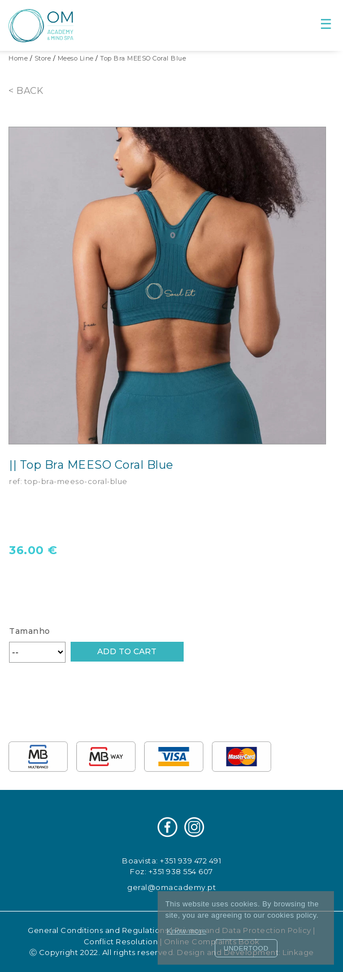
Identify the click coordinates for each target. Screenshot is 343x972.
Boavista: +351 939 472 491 (171, 860)
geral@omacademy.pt (171, 887)
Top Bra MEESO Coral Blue (143, 58)
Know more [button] (186, 931)
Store (42, 58)
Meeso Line (76, 58)
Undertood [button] (246, 948)
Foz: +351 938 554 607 (171, 871)
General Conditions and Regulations (98, 930)
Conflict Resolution (121, 941)
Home (18, 58)
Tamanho (29, 631)
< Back (25, 90)
